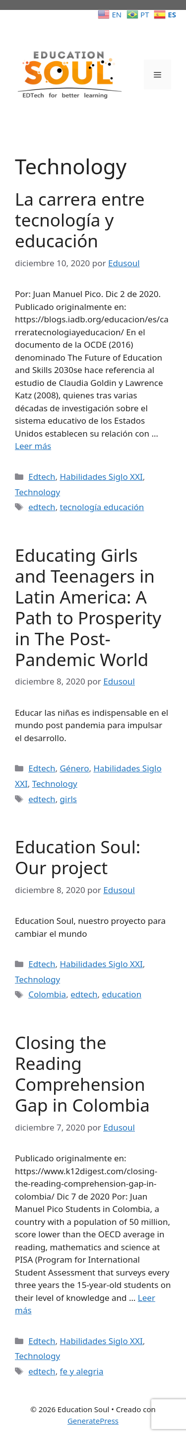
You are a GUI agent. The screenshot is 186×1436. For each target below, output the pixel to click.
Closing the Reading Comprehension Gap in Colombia (82, 1074)
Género (74, 768)
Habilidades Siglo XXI (101, 476)
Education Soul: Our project (77, 857)
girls (68, 799)
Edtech (41, 476)
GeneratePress (93, 1421)
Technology (37, 492)
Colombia (47, 994)
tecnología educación (102, 507)
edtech (41, 507)
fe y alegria (82, 1371)
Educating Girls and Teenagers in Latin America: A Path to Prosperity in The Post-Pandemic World (88, 607)
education (122, 994)
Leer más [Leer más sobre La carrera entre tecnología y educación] (33, 446)
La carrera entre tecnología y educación (79, 219)
